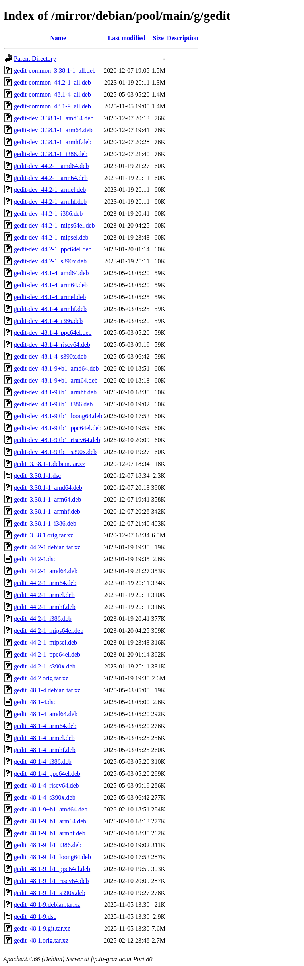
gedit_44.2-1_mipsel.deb (45, 642)
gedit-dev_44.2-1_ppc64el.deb (53, 249)
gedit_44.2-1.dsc (35, 559)
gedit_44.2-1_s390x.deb (45, 666)
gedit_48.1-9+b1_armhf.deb (49, 833)
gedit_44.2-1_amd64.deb (45, 571)
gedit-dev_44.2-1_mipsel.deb (51, 237)
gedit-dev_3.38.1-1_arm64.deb (53, 130)
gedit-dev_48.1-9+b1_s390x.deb (55, 451)
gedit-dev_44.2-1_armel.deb (50, 189)
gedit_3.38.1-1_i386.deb (45, 523)
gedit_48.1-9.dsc (35, 916)
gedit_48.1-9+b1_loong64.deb (52, 857)
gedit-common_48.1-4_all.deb (52, 94)
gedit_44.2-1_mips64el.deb (48, 630)
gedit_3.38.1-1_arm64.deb (47, 499)
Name (58, 38)
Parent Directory (35, 58)
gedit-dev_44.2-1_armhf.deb (50, 201)
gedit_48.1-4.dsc (35, 702)
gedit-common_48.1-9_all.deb (52, 106)
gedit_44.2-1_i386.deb (43, 618)
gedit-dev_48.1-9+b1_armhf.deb (55, 392)
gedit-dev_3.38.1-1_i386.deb (50, 154)
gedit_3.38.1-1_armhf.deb (47, 511)
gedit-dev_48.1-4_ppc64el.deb (53, 332)
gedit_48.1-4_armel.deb (44, 737)
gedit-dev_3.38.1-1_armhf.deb (52, 142)
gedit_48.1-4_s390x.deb (45, 797)
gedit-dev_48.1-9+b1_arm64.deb (56, 380)
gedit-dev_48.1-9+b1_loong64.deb (58, 416)
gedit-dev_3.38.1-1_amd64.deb (53, 118)
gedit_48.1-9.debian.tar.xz (47, 904)
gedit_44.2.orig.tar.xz (41, 678)
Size (158, 38)
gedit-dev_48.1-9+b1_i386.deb (53, 404)
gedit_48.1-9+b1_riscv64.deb (51, 880)
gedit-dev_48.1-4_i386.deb (48, 320)
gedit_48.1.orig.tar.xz (41, 940)
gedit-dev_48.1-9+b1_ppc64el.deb (58, 428)
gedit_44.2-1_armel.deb (44, 594)
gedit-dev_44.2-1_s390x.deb (50, 261)
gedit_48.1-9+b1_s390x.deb (49, 892)
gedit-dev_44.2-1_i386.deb (48, 213)
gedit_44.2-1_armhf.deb (45, 606)
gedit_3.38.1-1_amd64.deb (48, 487)
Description (182, 38)
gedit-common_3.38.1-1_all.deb (55, 70)
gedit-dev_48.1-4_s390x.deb (50, 356)
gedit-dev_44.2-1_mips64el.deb (54, 225)
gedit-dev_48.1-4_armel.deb (50, 297)
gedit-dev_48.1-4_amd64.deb (51, 273)
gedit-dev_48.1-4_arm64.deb (51, 285)
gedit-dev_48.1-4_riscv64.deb (52, 344)
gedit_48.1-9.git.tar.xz (42, 928)
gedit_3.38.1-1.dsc (37, 475)
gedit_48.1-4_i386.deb (43, 761)
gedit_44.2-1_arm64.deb (45, 583)
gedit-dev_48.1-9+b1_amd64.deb (56, 368)
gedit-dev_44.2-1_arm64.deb (51, 177)
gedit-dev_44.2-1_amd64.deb (51, 165)
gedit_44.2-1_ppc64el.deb (47, 654)
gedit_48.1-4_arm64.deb (45, 726)
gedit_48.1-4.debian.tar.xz (47, 690)
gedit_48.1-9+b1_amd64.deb (50, 809)
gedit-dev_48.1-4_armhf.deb (50, 308)
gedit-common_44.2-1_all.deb (52, 82)
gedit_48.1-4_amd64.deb (45, 714)
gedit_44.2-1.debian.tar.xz (47, 547)
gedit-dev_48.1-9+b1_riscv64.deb (57, 440)
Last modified (127, 38)
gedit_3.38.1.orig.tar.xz (43, 535)
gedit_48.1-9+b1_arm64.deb (50, 821)
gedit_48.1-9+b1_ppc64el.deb (52, 869)
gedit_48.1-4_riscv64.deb (46, 785)
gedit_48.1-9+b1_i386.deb (47, 845)
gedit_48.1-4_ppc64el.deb (47, 773)
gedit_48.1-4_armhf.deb (45, 749)
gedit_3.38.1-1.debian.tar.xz (49, 463)
